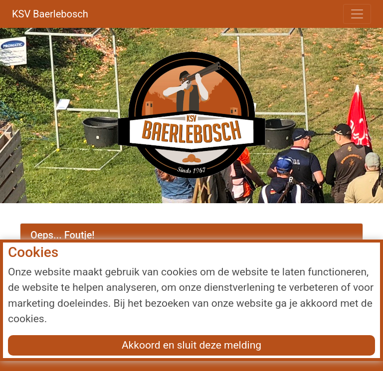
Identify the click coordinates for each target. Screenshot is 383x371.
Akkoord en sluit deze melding (191, 345)
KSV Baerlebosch (50, 14)
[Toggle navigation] (357, 14)
